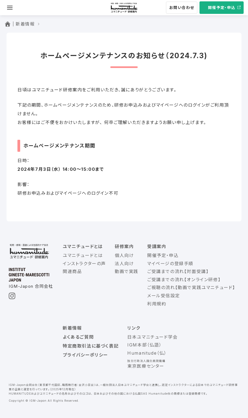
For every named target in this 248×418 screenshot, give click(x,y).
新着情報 (72, 328)
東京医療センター (145, 366)
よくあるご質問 (78, 337)
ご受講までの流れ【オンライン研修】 (183, 279)
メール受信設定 (163, 295)
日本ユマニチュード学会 (152, 337)
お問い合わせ (181, 7)
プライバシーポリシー (85, 355)
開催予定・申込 (221, 7)
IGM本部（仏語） (144, 345)
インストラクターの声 (84, 263)
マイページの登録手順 (170, 263)
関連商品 (72, 271)
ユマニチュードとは (83, 246)
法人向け (124, 263)
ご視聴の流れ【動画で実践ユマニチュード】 (191, 287)
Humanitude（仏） (147, 353)
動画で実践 (126, 271)
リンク (133, 328)
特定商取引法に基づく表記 (91, 346)
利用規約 (156, 303)
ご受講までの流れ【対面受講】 (177, 271)
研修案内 (124, 246)
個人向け (124, 255)
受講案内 (156, 246)
